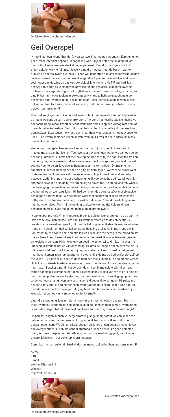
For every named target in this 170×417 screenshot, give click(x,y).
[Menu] (133, 21)
